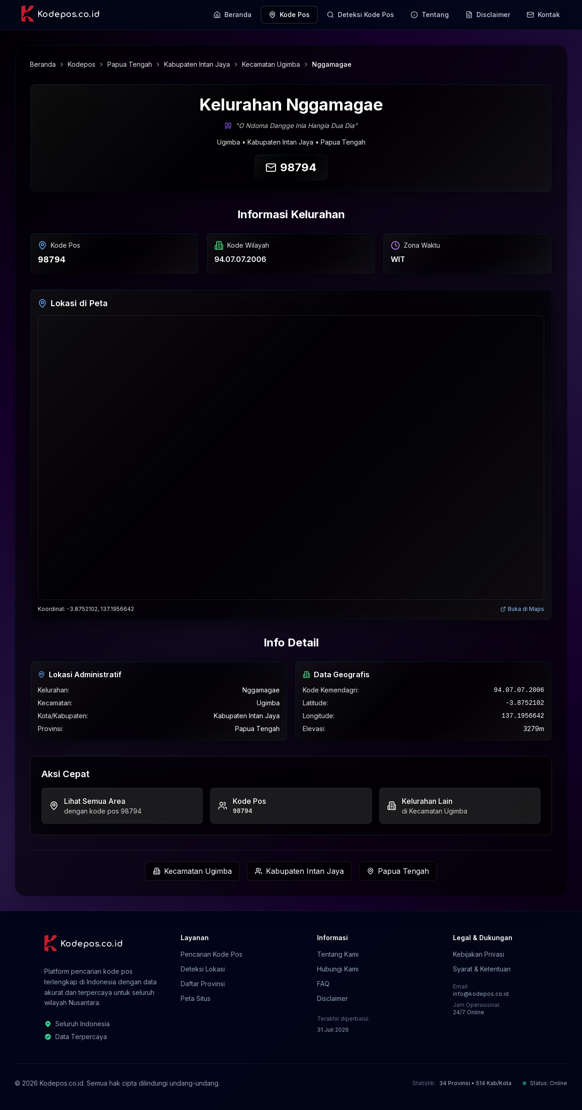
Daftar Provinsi (203, 984)
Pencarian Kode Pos (211, 954)
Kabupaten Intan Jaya (197, 64)
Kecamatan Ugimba (271, 64)
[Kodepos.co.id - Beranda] (60, 15)
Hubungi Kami (338, 969)
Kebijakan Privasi (478, 954)
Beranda (43, 64)
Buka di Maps (522, 608)
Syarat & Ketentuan (482, 969)
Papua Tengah (129, 64)
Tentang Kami (338, 954)
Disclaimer (332, 998)
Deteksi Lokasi (203, 969)
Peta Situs (196, 998)
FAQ (323, 984)
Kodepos (81, 64)
